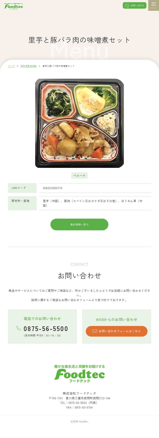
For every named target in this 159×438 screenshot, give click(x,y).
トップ (11, 65)
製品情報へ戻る (79, 228)
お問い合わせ (132, 6)
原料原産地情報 (29, 65)
